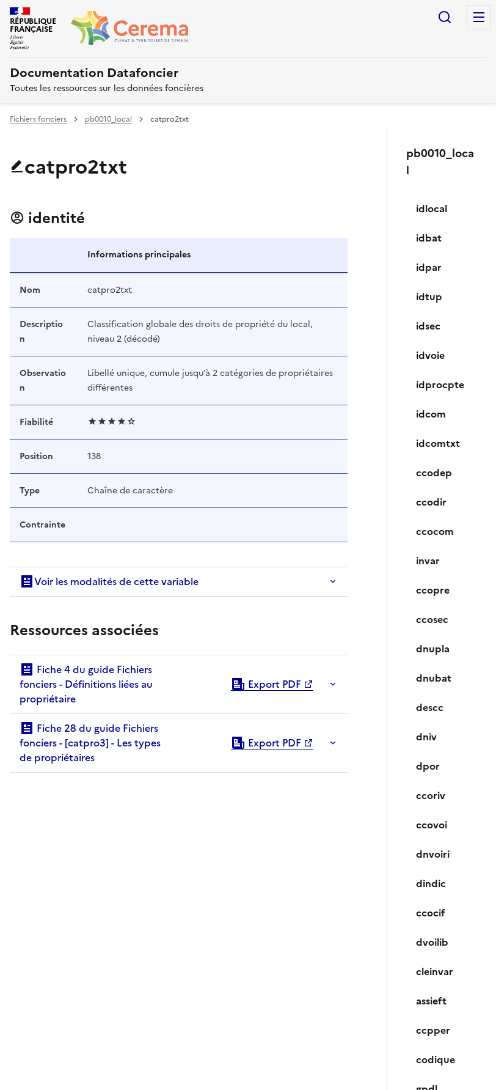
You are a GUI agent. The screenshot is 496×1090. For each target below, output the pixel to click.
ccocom (435, 531)
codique (435, 1059)
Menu (479, 17)
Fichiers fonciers (38, 119)
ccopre (433, 590)
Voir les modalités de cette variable (109, 581)
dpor (428, 766)
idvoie (430, 355)
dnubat (433, 678)
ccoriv (430, 795)
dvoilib (432, 942)
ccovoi (431, 824)
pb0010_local (108, 119)
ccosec (432, 619)
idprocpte (440, 384)
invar (428, 560)
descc (429, 707)
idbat (429, 237)
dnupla (433, 648)
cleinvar (434, 971)
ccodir (431, 502)
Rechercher (444, 17)
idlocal (431, 208)
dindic (431, 883)
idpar (429, 267)
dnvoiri (433, 854)
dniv (426, 736)
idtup (429, 296)
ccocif (430, 912)
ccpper (433, 1030)
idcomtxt (438, 443)
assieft (431, 1000)
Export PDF (266, 684)
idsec (428, 326)
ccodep (434, 472)
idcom (431, 414)
